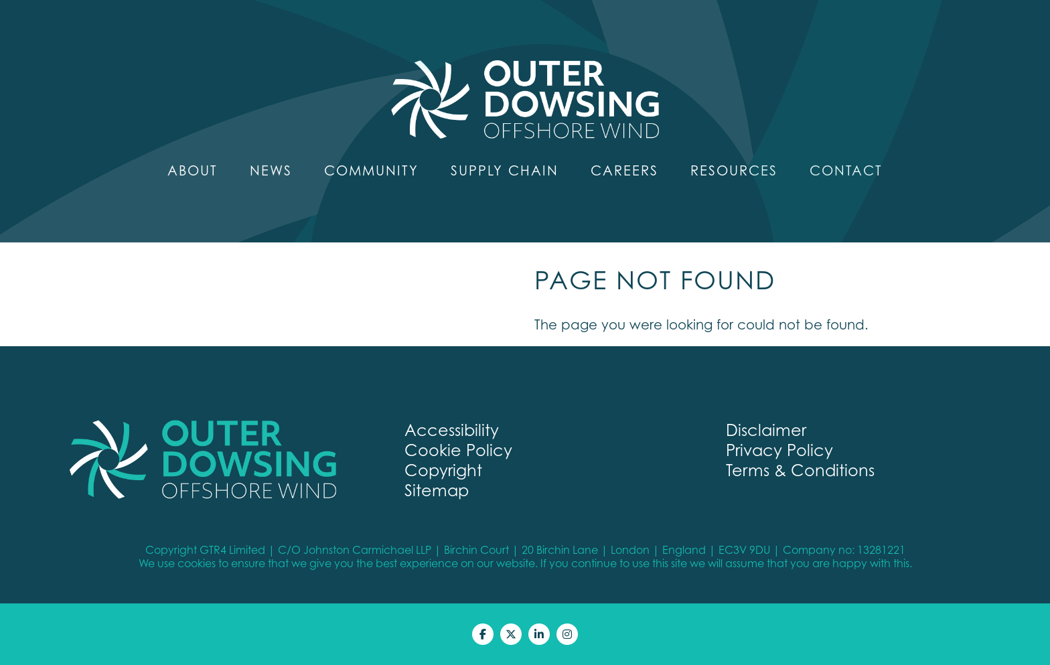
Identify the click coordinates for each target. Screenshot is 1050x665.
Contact (846, 170)
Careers (624, 170)
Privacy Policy (779, 450)
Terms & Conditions (800, 470)
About (192, 170)
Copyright (443, 470)
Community (371, 170)
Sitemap (436, 490)
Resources (733, 170)
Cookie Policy (458, 450)
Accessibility (451, 430)
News (271, 170)
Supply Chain (504, 170)
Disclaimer (766, 430)
